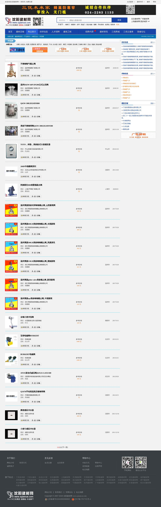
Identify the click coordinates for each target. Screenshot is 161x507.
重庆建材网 (111, 477)
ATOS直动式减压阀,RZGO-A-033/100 (36, 373)
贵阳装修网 (43, 480)
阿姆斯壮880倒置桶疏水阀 (31, 185)
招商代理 (90, 31)
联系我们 (58, 492)
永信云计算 (43, 477)
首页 (10, 32)
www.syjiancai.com (80, 496)
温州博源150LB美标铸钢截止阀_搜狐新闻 (38, 261)
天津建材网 (77, 477)
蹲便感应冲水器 (27, 410)
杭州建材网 (88, 483)
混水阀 (75, 44)
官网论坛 (69, 492)
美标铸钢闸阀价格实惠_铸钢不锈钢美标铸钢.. (138, 68)
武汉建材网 (133, 477)
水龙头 (23, 44)
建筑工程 (67, 32)
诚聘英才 (10, 466)
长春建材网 (133, 483)
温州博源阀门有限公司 (32, 68)
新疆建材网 (54, 483)
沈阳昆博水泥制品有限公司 (132, 110)
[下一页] (65, 447)
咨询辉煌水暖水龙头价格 (131, 86)
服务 (148, 2)
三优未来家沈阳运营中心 (131, 113)
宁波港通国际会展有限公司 (132, 107)
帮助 (154, 2)
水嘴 (17, 44)
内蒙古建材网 (21, 485)
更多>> (153, 103)
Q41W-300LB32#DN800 (30, 103)
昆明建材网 (20, 480)
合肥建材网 (54, 480)
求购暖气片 (126, 80)
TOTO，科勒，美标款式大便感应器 (35, 144)
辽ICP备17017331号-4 (82, 499)
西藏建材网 (65, 483)
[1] (58, 447)
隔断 (95, 24)
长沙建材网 (20, 483)
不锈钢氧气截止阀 (28, 64)
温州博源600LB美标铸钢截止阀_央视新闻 (38, 224)
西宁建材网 (144, 480)
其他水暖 (99, 44)
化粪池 (107, 24)
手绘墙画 (101, 24)
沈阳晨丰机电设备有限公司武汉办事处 (38, 376)
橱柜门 (67, 24)
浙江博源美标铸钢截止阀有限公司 (36, 209)
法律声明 (98, 466)
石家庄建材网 (123, 480)
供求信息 (44, 32)
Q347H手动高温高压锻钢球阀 (33, 392)
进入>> (153, 42)
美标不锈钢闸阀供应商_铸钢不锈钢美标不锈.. (138, 65)
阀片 (85, 44)
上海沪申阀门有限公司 (32, 189)
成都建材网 (122, 477)
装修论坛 (141, 32)
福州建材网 (144, 477)
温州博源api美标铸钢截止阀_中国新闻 (36, 298)
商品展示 (32, 32)
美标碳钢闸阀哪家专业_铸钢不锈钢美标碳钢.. (138, 62)
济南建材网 (122, 483)
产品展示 (27, 36)
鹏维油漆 (126, 129)
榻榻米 (73, 24)
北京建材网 (135, 19)
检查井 (113, 24)
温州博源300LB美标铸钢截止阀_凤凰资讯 (38, 243)
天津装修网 (99, 477)
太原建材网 (99, 480)
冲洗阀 (69, 44)
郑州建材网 (111, 483)
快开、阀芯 (62, 44)
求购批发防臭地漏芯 (129, 83)
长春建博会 (127, 120)
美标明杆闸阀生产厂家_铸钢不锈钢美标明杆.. (138, 59)
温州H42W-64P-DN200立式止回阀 (34, 85)
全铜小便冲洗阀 (27, 317)
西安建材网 (133, 480)
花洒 (27, 44)
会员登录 (60, 463)
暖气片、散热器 (42, 44)
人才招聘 (56, 32)
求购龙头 (126, 78)
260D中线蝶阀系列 (28, 166)
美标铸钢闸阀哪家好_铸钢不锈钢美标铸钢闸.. (138, 46)
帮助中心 (98, 463)
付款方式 (85, 463)
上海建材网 (135, 21)
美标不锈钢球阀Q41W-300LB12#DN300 (37, 126)
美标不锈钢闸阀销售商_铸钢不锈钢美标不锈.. (138, 57)
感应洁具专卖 (29, 414)
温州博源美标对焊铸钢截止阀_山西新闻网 (38, 205)
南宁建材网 (88, 480)
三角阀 (80, 44)
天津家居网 (88, 477)
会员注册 (48, 463)
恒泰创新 (28, 339)
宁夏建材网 (77, 483)
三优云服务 (128, 32)
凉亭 (78, 24)
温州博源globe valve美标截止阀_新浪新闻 (38, 280)
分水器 (55, 44)
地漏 (93, 44)
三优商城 (116, 32)
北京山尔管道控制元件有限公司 (35, 170)
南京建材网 (77, 480)
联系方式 (23, 463)
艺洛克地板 (127, 123)
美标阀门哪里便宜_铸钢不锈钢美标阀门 (136, 49)
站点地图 (85, 469)
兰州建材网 (31, 483)
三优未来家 (20, 477)
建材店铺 (20, 32)
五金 (89, 44)
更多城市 (145, 21)
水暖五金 (35, 36)
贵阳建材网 (31, 480)
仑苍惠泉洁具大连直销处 (33, 320)
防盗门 (83, 24)
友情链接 (85, 466)
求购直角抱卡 (127, 95)
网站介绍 (10, 463)
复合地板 (89, 24)
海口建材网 (43, 483)
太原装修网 (111, 480)
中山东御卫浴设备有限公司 (34, 149)
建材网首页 (19, 36)
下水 (50, 44)
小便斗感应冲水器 (28, 429)
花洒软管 (33, 44)
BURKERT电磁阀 (28, 354)
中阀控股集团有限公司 (32, 395)
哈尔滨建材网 (145, 483)
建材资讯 (104, 32)
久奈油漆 (126, 126)
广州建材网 (144, 19)
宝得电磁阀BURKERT (30, 336)
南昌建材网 (65, 480)
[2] (60, 447)
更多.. (118, 24)
